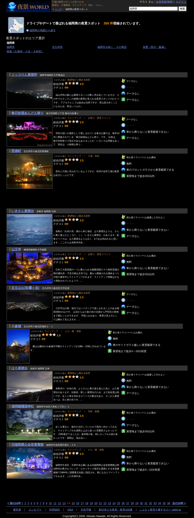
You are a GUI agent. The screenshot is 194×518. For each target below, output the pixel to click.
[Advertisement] (75, 62)
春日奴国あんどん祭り (27, 113)
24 (114, 503)
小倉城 (16, 326)
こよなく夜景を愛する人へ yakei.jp (160, 509)
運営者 (17, 509)
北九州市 (57, 47)
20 (95, 503)
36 (168, 503)
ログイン (181, 1)
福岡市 (11, 47)
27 (127, 503)
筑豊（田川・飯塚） (155, 47)
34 (159, 503)
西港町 (16, 151)
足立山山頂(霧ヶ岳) (25, 288)
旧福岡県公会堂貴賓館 (27, 445)
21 (100, 503)
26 (123, 503)
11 (54, 503)
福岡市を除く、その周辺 (112, 47)
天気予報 (86, 509)
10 (50, 503)
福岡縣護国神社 (22, 406)
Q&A (70, 509)
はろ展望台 (19, 368)
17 (82, 503)
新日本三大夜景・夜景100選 (115, 509)
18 (86, 503)
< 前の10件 (14, 503)
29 (136, 503)
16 (77, 503)
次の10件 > (179, 503)
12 (59, 503)
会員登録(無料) (165, 1)
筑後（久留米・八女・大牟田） (25, 51)
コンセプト (35, 509)
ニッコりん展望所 (24, 75)
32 (150, 503)
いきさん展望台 (22, 211)
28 (132, 503)
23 (109, 503)
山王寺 (16, 249)
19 (91, 503)
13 (64, 503)
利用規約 (54, 509)
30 (141, 503)
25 (118, 503)
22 (104, 503)
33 (154, 503)
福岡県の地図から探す (42, 30)
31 (145, 503)
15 (73, 503)
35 (164, 503)
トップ (58, 9)
